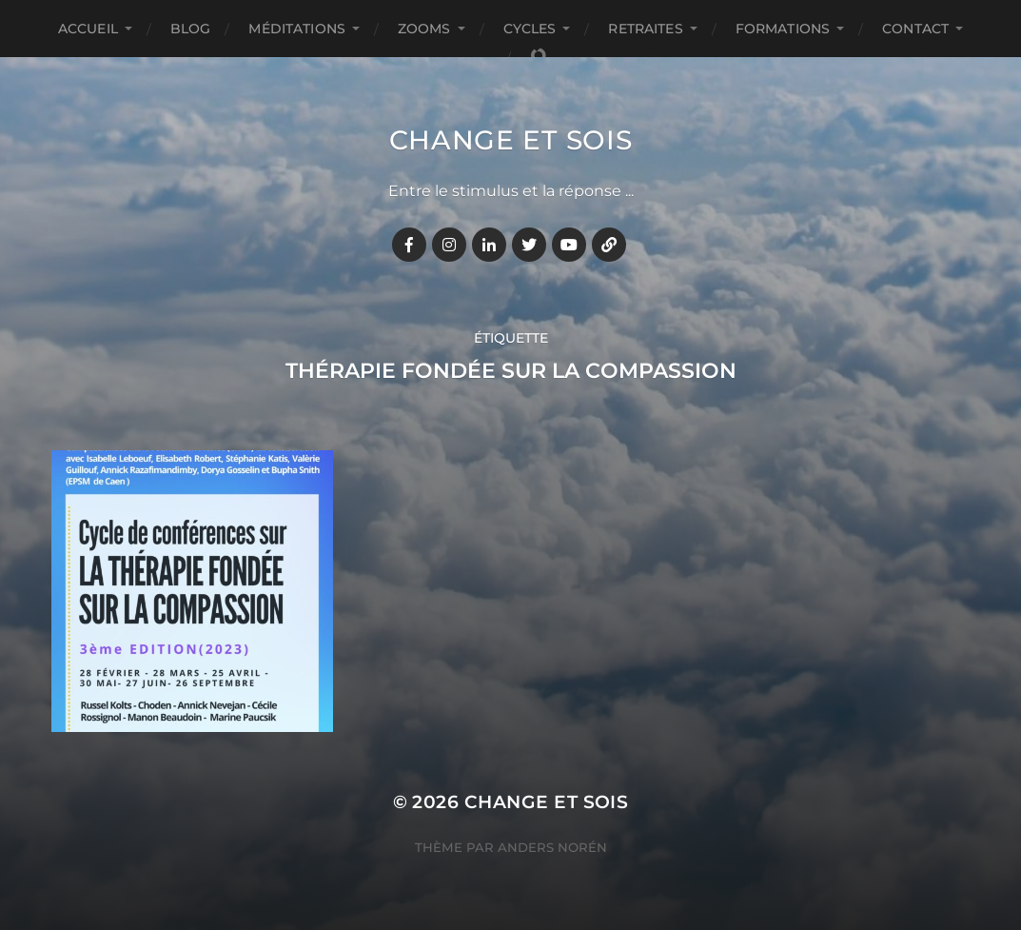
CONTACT (915, 28)
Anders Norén (552, 847)
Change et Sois (511, 140)
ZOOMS (424, 28)
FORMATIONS (783, 28)
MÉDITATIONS (296, 28)
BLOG (190, 28)
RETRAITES (645, 28)
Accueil (88, 28)
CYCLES (530, 28)
